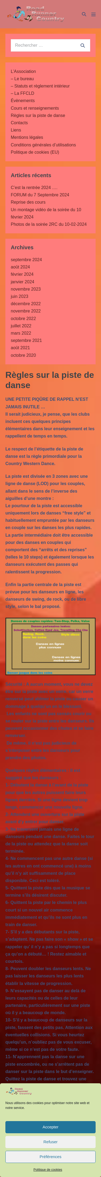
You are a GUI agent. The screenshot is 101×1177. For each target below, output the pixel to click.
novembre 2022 (26, 311)
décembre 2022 (26, 303)
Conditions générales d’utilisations (43, 145)
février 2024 (22, 274)
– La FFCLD (22, 93)
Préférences (50, 1156)
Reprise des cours (28, 202)
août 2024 (20, 267)
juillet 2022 (21, 326)
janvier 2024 (22, 282)
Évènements (23, 100)
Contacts (19, 122)
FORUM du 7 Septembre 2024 (40, 195)
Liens (16, 130)
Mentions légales (27, 137)
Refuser (50, 1141)
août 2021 (20, 347)
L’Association (23, 71)
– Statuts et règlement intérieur (40, 86)
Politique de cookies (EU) (35, 152)
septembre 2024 (26, 259)
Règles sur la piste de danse (38, 115)
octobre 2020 (23, 355)
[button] (84, 14)
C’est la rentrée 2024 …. (34, 187)
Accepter (50, 1127)
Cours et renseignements (35, 108)
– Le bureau (22, 78)
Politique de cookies (47, 1170)
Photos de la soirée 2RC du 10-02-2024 (49, 224)
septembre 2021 (26, 340)
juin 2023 (19, 296)
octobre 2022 (23, 318)
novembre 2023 (26, 289)
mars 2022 (21, 333)
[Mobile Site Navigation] (93, 14)
